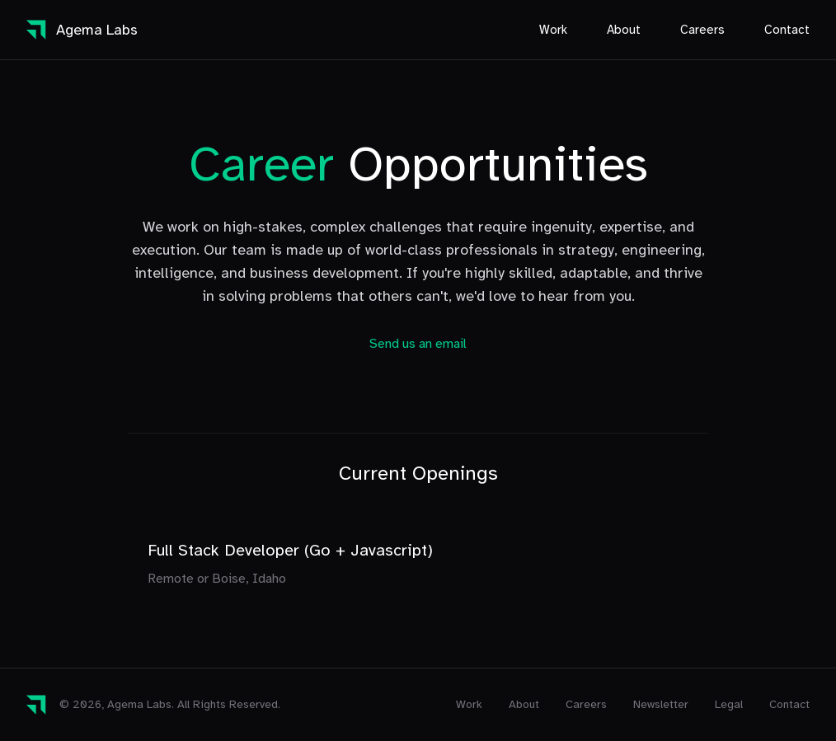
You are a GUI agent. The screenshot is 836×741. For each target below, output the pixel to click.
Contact (787, 29)
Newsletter (660, 704)
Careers (702, 29)
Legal (729, 704)
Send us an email (418, 343)
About (624, 29)
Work (553, 29)
